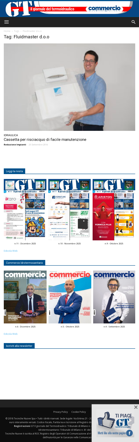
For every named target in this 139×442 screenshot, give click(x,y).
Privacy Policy (60, 411)
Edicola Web (11, 250)
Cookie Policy (78, 411)
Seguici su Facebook (115, 423)
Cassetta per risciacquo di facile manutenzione (45, 139)
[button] (133, 22)
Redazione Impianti (15, 144)
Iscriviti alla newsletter (19, 345)
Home (7, 31)
